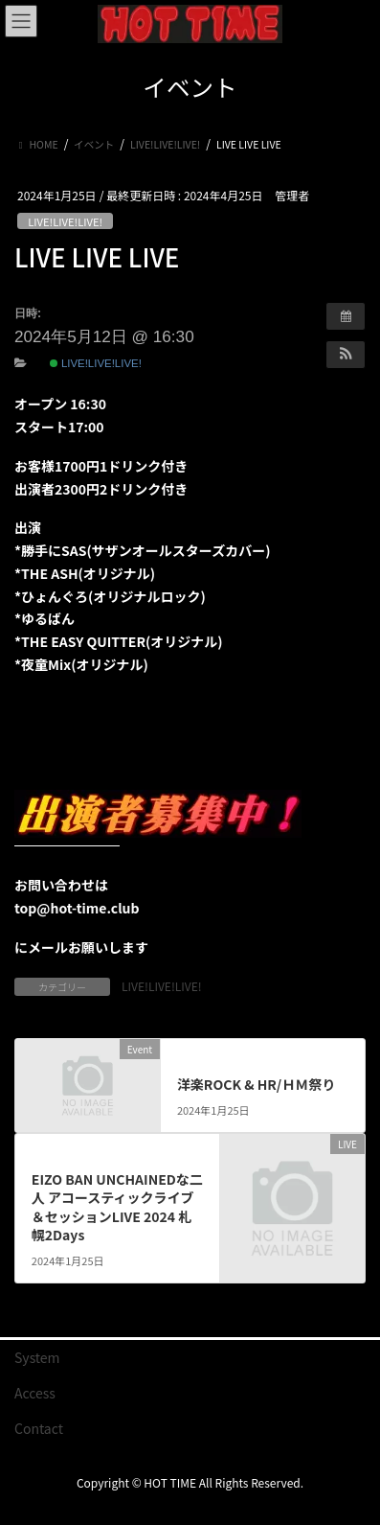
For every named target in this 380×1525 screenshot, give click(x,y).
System (37, 1357)
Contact (38, 1428)
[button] (345, 354)
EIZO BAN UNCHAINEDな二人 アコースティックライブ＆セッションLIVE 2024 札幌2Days (117, 1207)
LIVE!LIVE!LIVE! (65, 221)
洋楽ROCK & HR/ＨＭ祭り (256, 1084)
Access (35, 1392)
